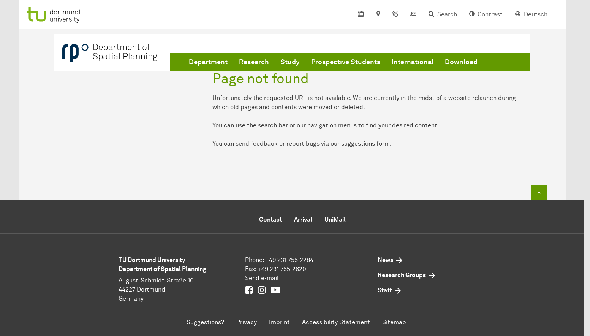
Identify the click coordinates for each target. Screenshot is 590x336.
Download (461, 62)
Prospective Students (345, 62)
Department (208, 62)
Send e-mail (261, 278)
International (412, 62)
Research (254, 62)
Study (290, 62)
